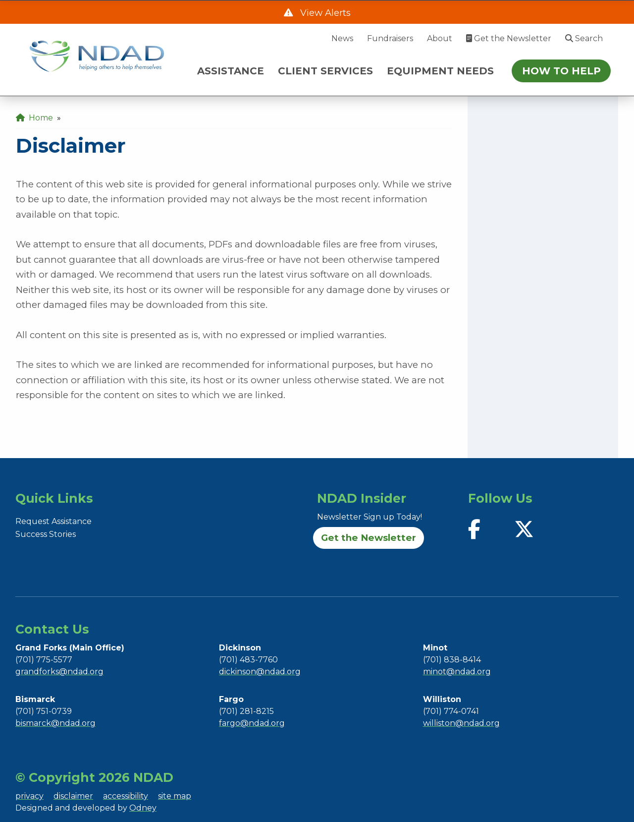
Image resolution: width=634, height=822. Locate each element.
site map (174, 796)
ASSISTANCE (230, 71)
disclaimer (73, 796)
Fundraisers (390, 38)
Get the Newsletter (508, 38)
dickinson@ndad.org (260, 671)
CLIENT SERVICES (325, 71)
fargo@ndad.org (252, 723)
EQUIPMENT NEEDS (440, 71)
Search (584, 38)
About (439, 38)
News (342, 38)
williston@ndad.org (461, 723)
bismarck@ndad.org (55, 723)
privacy (29, 796)
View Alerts (324, 12)
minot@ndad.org (457, 671)
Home (34, 117)
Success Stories (45, 534)
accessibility (125, 796)
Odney (143, 808)
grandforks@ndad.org (59, 671)
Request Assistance (53, 521)
